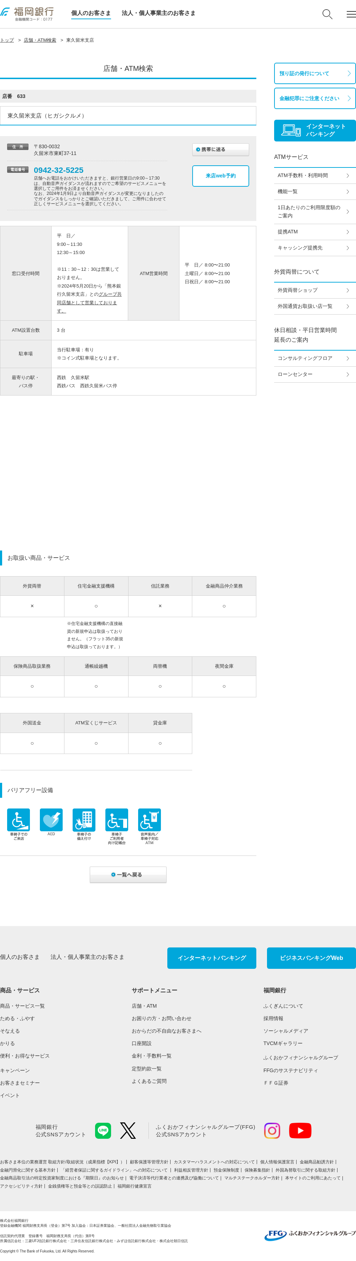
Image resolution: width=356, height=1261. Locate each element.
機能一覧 (288, 191)
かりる (7, 1043)
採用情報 (273, 1018)
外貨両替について (297, 272)
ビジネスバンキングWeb (311, 958)
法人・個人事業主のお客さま (159, 13)
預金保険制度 (226, 1170)
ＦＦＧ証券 (275, 1083)
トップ (7, 40)
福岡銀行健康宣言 (134, 1186)
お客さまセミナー (20, 1083)
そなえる (10, 1031)
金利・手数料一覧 (152, 1056)
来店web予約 (220, 176)
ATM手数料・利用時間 (303, 175)
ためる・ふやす (17, 1018)
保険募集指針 (257, 1170)
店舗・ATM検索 (40, 40)
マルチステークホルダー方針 (252, 1177)
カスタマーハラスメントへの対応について (214, 1161)
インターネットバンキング (212, 958)
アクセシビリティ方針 (21, 1186)
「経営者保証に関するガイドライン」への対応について (115, 1170)
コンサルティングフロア (305, 358)
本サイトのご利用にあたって (313, 1177)
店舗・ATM (144, 1006)
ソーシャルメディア (285, 1031)
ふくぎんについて (283, 1006)
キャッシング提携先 (300, 247)
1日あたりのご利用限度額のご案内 (309, 212)
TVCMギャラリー (283, 1043)
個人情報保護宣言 (277, 1161)
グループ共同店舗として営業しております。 (89, 302)
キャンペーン (15, 1070)
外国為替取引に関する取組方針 (305, 1170)
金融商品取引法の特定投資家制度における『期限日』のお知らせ (62, 1177)
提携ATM (288, 231)
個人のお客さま (91, 13)
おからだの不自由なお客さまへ (166, 1031)
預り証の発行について (304, 73)
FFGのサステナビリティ (290, 1070)
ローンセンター (295, 374)
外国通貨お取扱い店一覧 (305, 306)
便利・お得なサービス (25, 1056)
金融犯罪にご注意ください (309, 98)
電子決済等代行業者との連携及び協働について (174, 1177)
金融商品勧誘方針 (317, 1161)
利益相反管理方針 (191, 1170)
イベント (10, 1095)
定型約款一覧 (147, 1068)
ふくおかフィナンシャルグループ (300, 1057)
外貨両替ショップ (298, 290)
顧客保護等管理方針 (149, 1161)
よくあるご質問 (149, 1081)
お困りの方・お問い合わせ (162, 1018)
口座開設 (142, 1043)
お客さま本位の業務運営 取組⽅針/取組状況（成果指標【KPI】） (62, 1161)
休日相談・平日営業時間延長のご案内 (305, 335)
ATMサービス (291, 157)
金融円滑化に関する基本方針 (28, 1170)
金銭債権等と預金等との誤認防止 (80, 1186)
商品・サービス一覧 (22, 1006)
